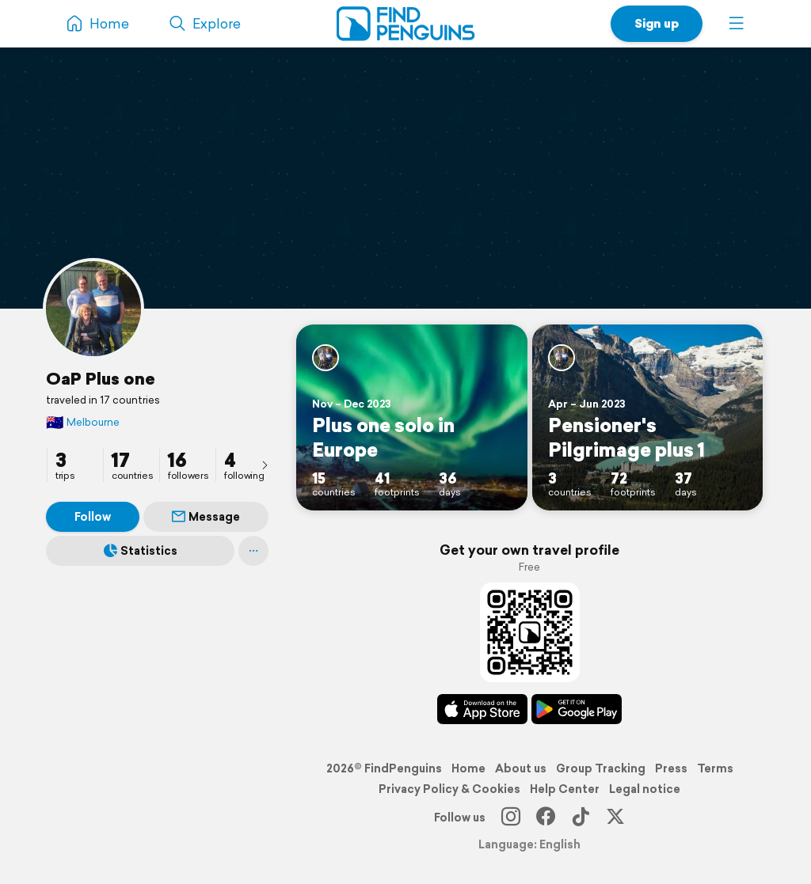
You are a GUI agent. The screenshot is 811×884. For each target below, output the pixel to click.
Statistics (140, 551)
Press (671, 768)
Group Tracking (600, 768)
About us (520, 768)
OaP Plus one (100, 378)
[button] (736, 23)
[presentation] (264, 464)
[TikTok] (580, 817)
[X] (615, 817)
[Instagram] (510, 817)
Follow (92, 517)
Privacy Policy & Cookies (449, 789)
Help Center (565, 789)
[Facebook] (545, 817)
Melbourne (83, 422)
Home (468, 768)
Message (206, 517)
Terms (715, 768)
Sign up (656, 23)
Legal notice (644, 789)
